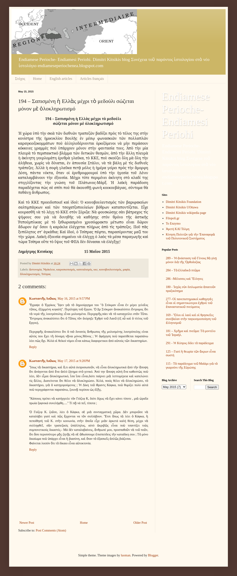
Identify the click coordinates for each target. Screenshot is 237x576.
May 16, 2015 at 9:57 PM (74, 298)
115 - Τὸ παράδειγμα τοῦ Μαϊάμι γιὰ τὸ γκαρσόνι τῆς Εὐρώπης (192, 365)
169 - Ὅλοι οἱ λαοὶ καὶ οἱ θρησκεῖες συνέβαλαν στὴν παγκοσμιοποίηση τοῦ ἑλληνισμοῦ (191, 319)
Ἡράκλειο (49, 269)
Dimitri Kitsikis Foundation (183, 202)
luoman (125, 555)
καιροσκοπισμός (65, 269)
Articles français (92, 79)
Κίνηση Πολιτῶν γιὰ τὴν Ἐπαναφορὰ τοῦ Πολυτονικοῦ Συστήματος (190, 236)
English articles (61, 79)
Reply (33, 347)
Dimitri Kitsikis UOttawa (182, 207)
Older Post (140, 522)
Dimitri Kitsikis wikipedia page (186, 213)
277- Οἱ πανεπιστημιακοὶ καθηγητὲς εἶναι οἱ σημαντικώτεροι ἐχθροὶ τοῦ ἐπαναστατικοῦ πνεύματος (189, 303)
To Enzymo (173, 223)
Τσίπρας (46, 274)
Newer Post (26, 522)
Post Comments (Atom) (51, 530)
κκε (95, 269)
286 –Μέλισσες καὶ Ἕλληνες (184, 278)
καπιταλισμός (84, 269)
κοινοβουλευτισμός (110, 269)
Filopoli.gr (173, 218)
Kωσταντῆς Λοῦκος (42, 298)
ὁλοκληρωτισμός (30, 274)
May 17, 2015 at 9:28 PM (74, 361)
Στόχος (20, 79)
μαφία (126, 269)
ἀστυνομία (35, 269)
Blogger (153, 555)
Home (37, 79)
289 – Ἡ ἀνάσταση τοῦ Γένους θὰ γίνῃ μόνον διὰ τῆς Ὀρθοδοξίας (191, 260)
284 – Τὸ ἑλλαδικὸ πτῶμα (183, 270)
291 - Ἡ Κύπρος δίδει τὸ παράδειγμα (190, 343)
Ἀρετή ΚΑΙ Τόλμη (178, 229)
